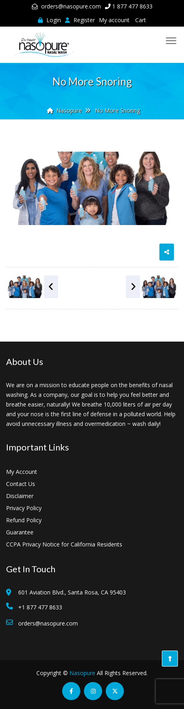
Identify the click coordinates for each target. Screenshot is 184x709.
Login (49, 20)
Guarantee (19, 532)
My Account (21, 471)
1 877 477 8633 (132, 6)
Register (80, 20)
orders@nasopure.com (71, 6)
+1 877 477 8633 (40, 607)
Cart (140, 20)
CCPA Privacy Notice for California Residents (64, 544)
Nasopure (82, 673)
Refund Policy (24, 520)
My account (114, 20)
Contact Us (20, 484)
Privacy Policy (24, 508)
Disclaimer (19, 496)
